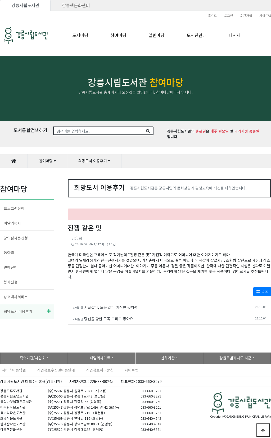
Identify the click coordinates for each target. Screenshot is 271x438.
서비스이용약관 (14, 370)
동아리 (9, 252)
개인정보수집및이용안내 (56, 370)
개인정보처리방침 (100, 370)
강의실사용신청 (16, 238)
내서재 (235, 35)
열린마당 (156, 35)
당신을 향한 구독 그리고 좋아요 (108, 318)
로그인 (228, 15)
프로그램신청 (14, 208)
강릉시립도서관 (25, 5)
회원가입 (246, 15)
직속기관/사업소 (32, 357)
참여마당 (118, 35)
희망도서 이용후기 (18, 311)
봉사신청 (10, 282)
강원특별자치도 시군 (235, 357)
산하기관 (168, 357)
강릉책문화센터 (76, 5)
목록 (262, 291)
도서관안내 (196, 35)
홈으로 (212, 15)
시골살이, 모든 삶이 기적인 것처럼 (111, 307)
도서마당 (80, 35)
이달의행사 (12, 223)
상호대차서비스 (16, 296)
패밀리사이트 (100, 357)
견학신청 (10, 267)
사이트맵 (265, 15)
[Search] (98, 131)
